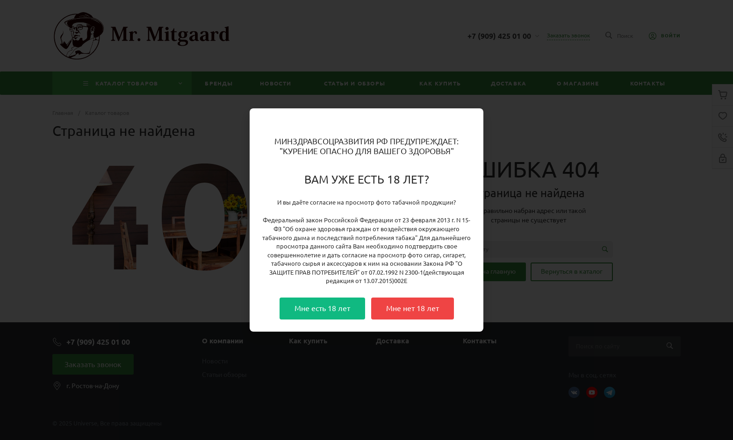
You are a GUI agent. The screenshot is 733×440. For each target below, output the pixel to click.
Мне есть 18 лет (322, 308)
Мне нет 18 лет (412, 308)
